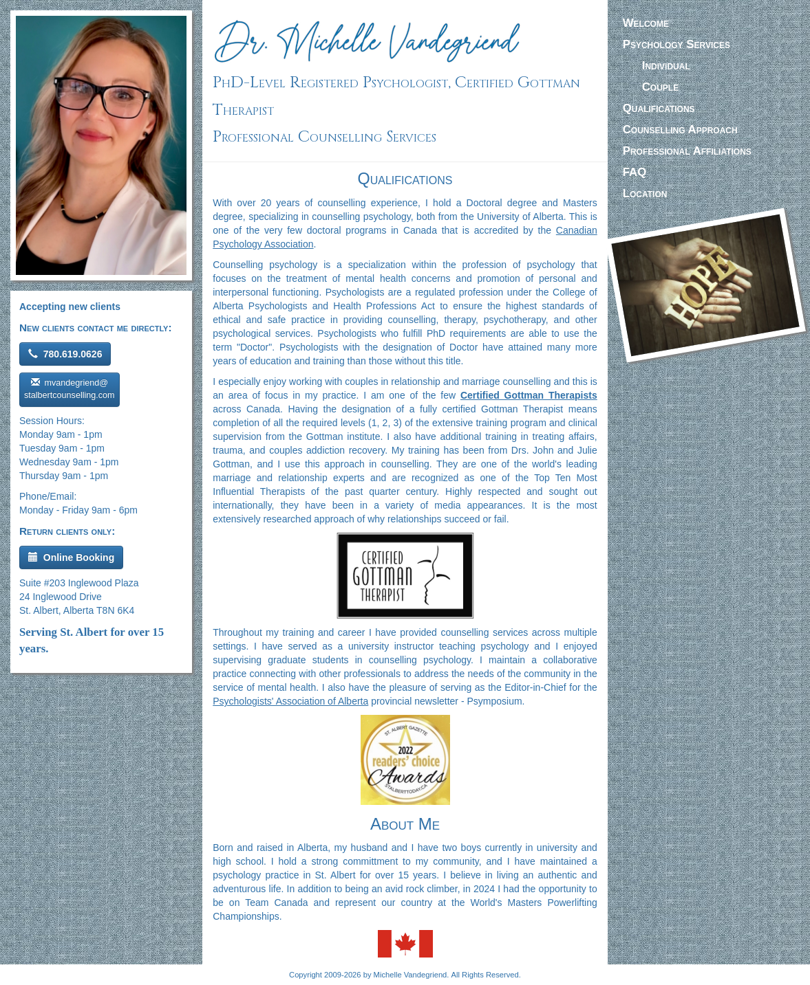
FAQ (635, 172)
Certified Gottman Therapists (528, 395)
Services (676, 44)
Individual (666, 65)
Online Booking (71, 557)
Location (645, 193)
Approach (680, 129)
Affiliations (687, 150)
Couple (660, 86)
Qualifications (659, 108)
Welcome (646, 23)
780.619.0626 (65, 353)
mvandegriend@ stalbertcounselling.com (69, 389)
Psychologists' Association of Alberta (290, 701)
